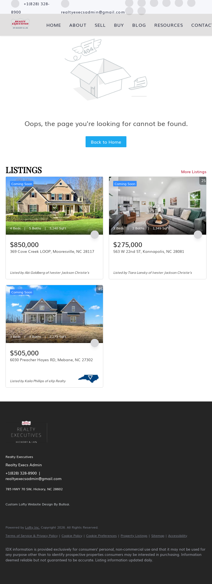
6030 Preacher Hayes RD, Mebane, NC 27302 (51, 359)
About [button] (77, 25)
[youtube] (92, 569)
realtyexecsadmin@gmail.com (34, 478)
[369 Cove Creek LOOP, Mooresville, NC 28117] (54, 206)
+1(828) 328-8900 (21, 473)
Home (53, 25)
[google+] (141, 10)
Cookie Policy (72, 535)
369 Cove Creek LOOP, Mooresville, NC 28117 (52, 251)
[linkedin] (28, 569)
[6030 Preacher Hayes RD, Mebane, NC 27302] (54, 314)
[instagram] (76, 569)
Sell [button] (100, 25)
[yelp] (60, 569)
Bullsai (64, 504)
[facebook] (12, 569)
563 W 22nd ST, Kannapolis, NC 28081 (148, 251)
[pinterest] (129, 10)
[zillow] (44, 569)
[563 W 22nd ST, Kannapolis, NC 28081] (157, 206)
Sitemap (157, 535)
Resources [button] (168, 25)
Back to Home (106, 141)
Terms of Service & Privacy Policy (32, 535)
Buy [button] (119, 25)
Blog (139, 25)
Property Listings (134, 535)
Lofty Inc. (32, 527)
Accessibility (177, 535)
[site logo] (30, 446)
